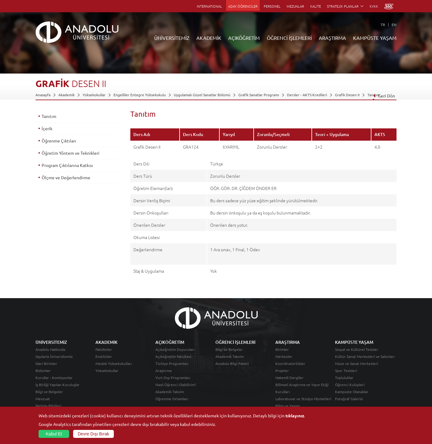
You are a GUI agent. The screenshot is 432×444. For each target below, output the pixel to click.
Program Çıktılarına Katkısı (67, 165)
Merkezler (283, 356)
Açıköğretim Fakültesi (173, 356)
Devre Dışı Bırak (93, 433)
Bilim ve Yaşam (287, 405)
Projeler (282, 370)
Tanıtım (49, 116)
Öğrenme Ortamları (171, 398)
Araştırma (163, 370)
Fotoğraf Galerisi (349, 398)
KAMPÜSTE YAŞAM (375, 38)
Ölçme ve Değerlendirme (66, 177)
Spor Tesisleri (346, 370)
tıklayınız (294, 415)
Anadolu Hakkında (50, 349)
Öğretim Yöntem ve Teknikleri (70, 153)
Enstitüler (103, 356)
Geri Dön (384, 95)
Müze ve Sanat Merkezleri (356, 363)
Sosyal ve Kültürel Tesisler (356, 349)
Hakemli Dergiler (289, 377)
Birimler (282, 349)
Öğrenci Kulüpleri (350, 384)
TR (383, 24)
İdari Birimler (46, 363)
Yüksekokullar (94, 94)
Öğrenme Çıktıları (59, 140)
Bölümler (43, 370)
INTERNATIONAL (209, 6)
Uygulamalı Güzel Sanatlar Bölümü (202, 94)
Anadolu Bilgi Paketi (232, 363)
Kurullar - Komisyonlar (54, 377)
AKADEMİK (208, 38)
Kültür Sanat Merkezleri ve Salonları (365, 356)
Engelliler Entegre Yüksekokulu (140, 94)
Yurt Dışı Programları (172, 377)
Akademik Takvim (169, 391)
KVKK (374, 6)
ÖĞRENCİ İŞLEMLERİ (289, 38)
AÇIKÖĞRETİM (244, 38)
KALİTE (315, 6)
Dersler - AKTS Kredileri (307, 94)
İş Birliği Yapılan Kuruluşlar (57, 384)
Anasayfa (42, 94)
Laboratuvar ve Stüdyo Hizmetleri (303, 398)
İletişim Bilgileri (48, 405)
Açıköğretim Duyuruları (175, 349)
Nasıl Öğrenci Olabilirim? (175, 384)
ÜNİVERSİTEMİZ (171, 38)
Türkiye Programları (171, 363)
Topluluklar (344, 377)
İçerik (47, 128)
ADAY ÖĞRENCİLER (243, 6)
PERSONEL (272, 6)
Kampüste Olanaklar (351, 391)
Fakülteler (103, 349)
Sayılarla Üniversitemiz (54, 356)
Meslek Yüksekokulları (113, 363)
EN (394, 24)
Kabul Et (54, 433)
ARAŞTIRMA (332, 38)
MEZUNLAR (295, 6)
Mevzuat (42, 398)
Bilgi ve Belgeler (49, 391)
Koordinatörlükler (290, 363)
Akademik (66, 94)
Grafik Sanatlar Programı (258, 94)
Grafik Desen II (347, 94)
